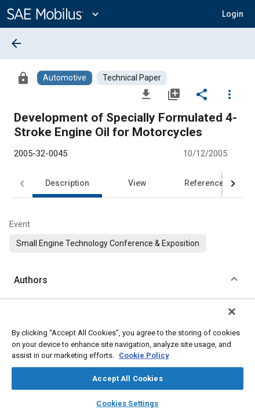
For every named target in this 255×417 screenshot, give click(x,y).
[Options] (229, 93)
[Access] (23, 77)
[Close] (239, 319)
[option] (107, 243)
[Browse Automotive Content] (64, 78)
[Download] (146, 93)
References (206, 183)
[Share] (201, 93)
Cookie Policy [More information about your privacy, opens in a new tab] (144, 355)
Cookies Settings (127, 403)
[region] (127, 362)
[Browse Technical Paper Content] (132, 78)
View (137, 183)
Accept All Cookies (127, 378)
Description (67, 183)
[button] (232, 13)
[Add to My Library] (173, 93)
